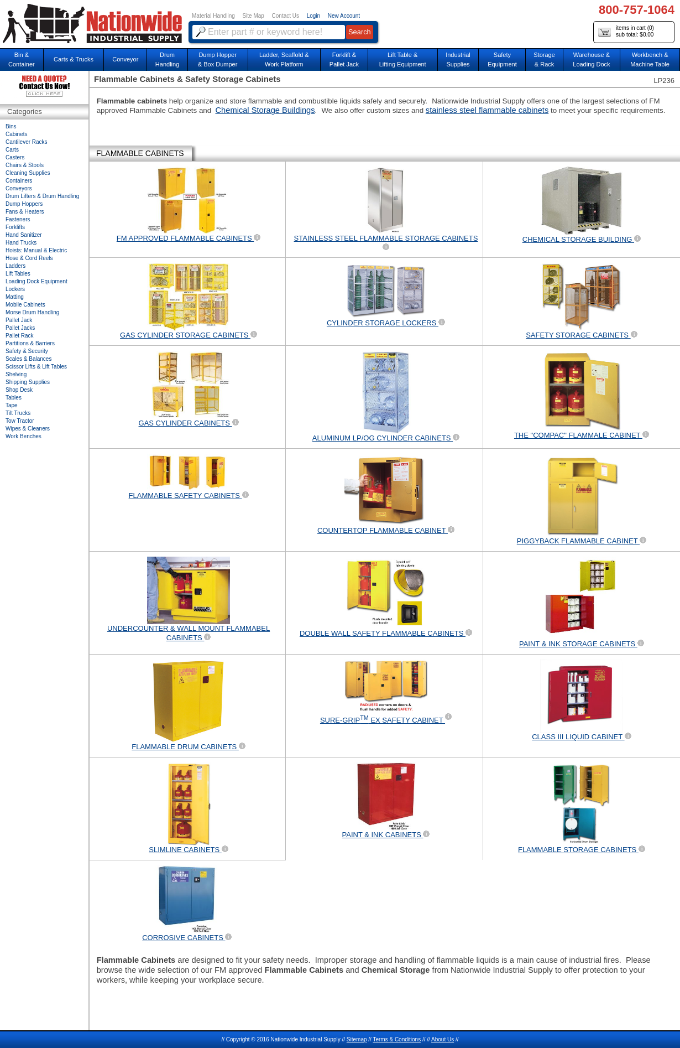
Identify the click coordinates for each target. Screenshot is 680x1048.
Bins (11, 126)
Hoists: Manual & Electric (36, 250)
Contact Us (285, 16)
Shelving (16, 374)
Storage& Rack (544, 59)
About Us (442, 1039)
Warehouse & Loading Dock (591, 59)
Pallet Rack (20, 336)
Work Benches (23, 436)
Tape (12, 405)
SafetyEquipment (502, 59)
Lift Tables (18, 274)
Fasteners (18, 219)
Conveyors (19, 188)
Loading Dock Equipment (36, 281)
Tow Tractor (20, 421)
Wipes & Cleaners (28, 429)
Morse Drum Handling (32, 312)
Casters (15, 157)
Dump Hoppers (24, 204)
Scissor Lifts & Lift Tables (36, 367)
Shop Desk (19, 390)
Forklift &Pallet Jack (344, 59)
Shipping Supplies (28, 382)
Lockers (15, 289)
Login (313, 16)
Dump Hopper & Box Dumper (218, 59)
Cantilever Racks (27, 142)
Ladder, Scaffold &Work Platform (284, 59)
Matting (15, 297)
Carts (12, 150)
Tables (14, 398)
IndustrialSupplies (458, 59)
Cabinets (16, 134)
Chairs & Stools (25, 165)
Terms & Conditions (397, 1039)
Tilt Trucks (18, 413)
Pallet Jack (19, 320)
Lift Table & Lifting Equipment (402, 59)
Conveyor (125, 59)
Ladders (15, 266)
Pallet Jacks (20, 328)
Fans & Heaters (25, 212)
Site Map (253, 16)
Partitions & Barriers (30, 343)
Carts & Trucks (73, 59)
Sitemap (357, 1039)
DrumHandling (167, 59)
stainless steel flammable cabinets (487, 110)
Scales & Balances (28, 359)
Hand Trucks (21, 243)
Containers (19, 181)
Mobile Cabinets (25, 305)
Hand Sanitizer (24, 235)
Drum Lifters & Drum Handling (42, 196)
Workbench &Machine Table (649, 59)
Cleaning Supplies (28, 173)
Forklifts (15, 227)
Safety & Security (27, 351)
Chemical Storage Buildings (265, 110)
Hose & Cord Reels (29, 258)
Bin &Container (21, 59)
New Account (344, 16)
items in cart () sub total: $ (626, 32)
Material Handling (213, 16)
